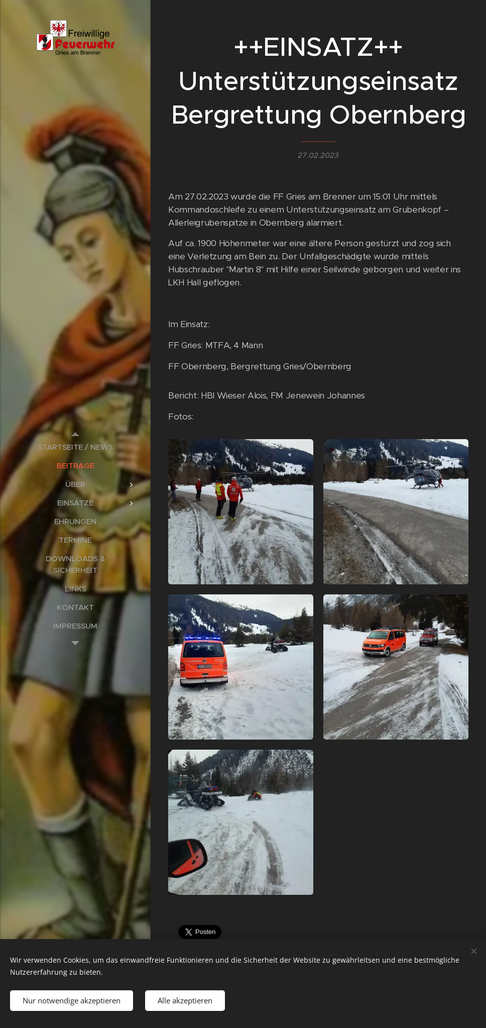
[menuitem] (75, 447)
